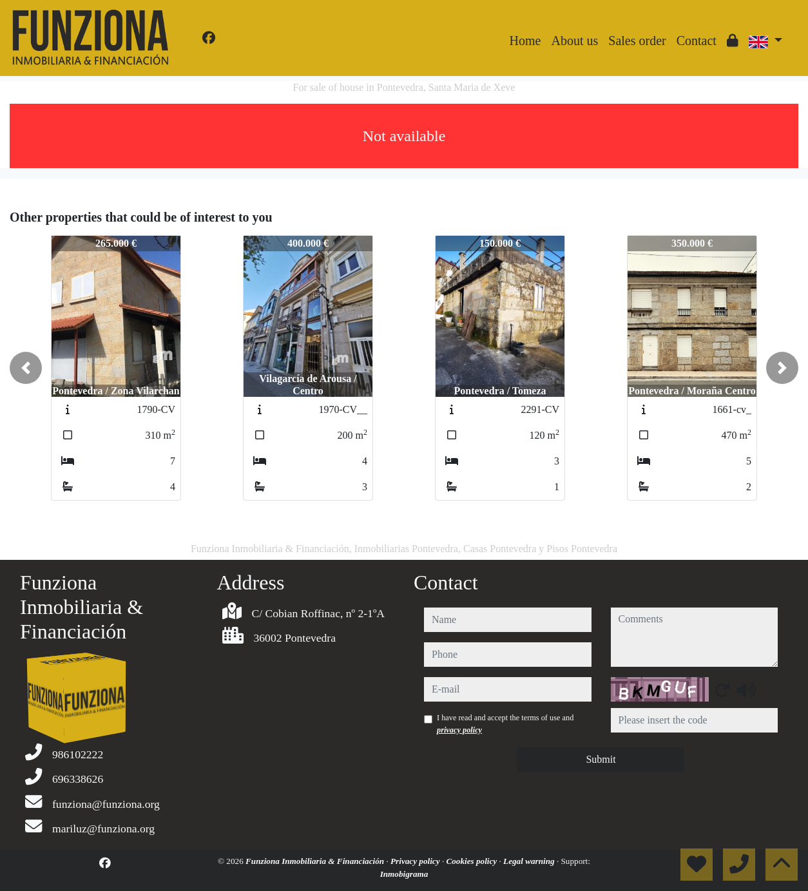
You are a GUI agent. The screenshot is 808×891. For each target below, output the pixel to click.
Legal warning (530, 861)
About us (574, 41)
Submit (600, 759)
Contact (697, 41)
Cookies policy (472, 861)
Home (525, 41)
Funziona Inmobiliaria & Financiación (315, 861)
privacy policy (459, 729)
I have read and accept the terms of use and (505, 723)
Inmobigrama (404, 874)
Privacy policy (416, 861)
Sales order (637, 41)
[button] (26, 368)
